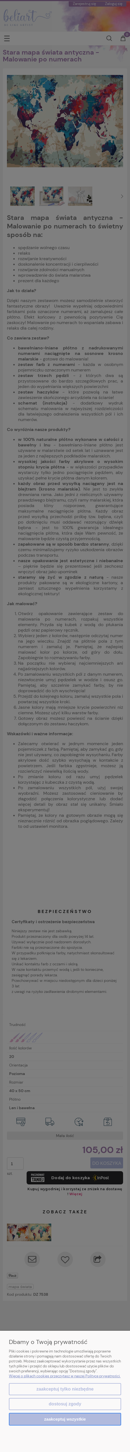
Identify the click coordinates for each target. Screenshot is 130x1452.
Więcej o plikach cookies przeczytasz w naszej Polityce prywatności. (65, 1376)
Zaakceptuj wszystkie (65, 1419)
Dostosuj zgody (65, 1404)
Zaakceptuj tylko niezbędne (64, 1389)
